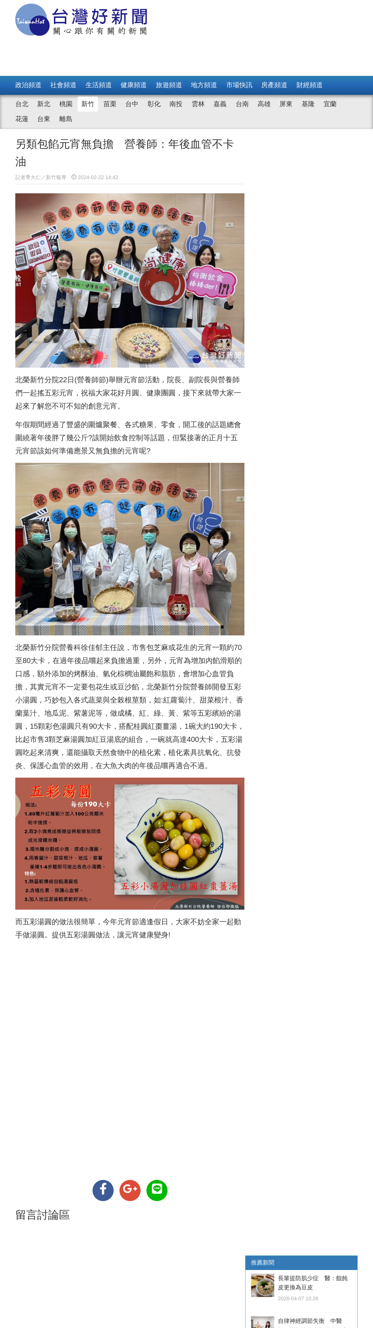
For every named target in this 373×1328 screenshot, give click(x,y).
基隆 (308, 104)
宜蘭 (330, 104)
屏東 (285, 104)
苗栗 (110, 104)
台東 (43, 119)
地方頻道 (204, 85)
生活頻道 (99, 85)
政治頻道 (28, 85)
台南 (242, 104)
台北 (21, 104)
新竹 (87, 104)
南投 (175, 104)
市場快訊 (239, 85)
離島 (65, 119)
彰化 (154, 104)
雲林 (198, 104)
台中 (131, 104)
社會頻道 (63, 85)
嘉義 (220, 104)
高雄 (264, 104)
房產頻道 (274, 85)
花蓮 (21, 119)
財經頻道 (310, 85)
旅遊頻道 (169, 85)
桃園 (65, 104)
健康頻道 (134, 85)
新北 (43, 104)
